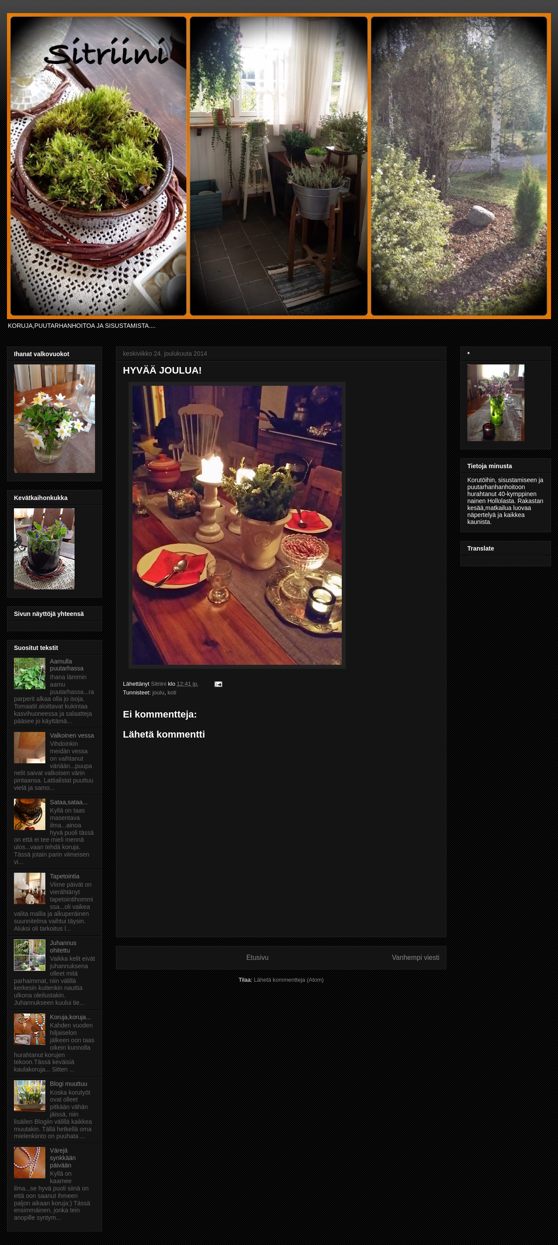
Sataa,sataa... (69, 802)
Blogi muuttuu (69, 1083)
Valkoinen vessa (72, 735)
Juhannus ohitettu (63, 946)
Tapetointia (65, 876)
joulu (158, 692)
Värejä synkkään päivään (63, 1158)
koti (171, 692)
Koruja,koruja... (70, 1017)
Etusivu (257, 957)
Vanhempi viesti (415, 957)
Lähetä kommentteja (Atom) (288, 979)
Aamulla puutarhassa (67, 665)
